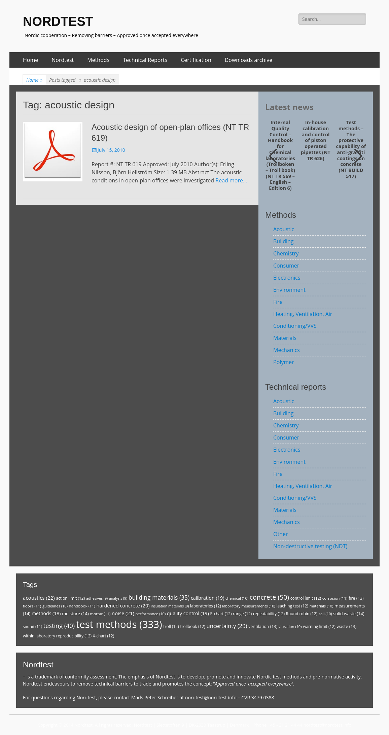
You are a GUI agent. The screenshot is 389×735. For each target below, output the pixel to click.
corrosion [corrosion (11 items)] (335, 598)
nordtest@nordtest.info (211, 697)
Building (283, 241)
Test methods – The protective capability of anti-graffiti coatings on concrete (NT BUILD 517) (351, 149)
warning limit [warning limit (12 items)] (319, 626)
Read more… (231, 180)
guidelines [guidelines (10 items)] (55, 605)
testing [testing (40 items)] (59, 626)
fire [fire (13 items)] (356, 598)
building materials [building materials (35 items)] (159, 597)
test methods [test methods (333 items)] (119, 624)
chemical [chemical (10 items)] (236, 598)
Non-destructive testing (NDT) (310, 546)
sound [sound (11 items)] (32, 626)
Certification (196, 60)
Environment (289, 289)
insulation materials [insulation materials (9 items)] (170, 606)
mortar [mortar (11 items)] (100, 613)
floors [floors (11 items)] (32, 605)
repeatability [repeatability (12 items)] (269, 614)
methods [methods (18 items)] (46, 613)
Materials (284, 338)
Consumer (286, 265)
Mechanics (286, 350)
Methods (98, 60)
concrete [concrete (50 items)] (269, 597)
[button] (358, 156)
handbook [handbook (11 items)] (82, 605)
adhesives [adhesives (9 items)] (97, 598)
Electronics (286, 277)
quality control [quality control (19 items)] (188, 613)
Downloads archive (249, 60)
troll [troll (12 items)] (171, 626)
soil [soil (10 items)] (325, 613)
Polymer (283, 362)
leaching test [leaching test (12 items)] (293, 606)
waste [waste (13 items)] (346, 626)
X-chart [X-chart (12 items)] (103, 636)
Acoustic (283, 229)
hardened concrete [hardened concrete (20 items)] (122, 605)
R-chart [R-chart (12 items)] (221, 614)
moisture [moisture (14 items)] (75, 613)
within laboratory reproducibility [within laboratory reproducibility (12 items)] (57, 636)
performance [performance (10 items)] (150, 613)
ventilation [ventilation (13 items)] (262, 626)
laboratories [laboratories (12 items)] (205, 606)
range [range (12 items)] (242, 614)
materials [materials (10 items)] (321, 605)
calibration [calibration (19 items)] (207, 598)
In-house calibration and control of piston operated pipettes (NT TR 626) (315, 140)
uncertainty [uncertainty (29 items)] (226, 626)
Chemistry (286, 253)
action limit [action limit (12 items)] (70, 598)
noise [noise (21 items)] (123, 613)
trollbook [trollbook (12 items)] (192, 626)
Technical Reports (145, 60)
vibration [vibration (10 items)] (290, 626)
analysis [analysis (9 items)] (118, 598)
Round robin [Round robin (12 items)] (302, 614)
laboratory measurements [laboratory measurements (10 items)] (248, 605)
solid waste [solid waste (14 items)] (348, 613)
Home (30, 60)
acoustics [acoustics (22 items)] (39, 597)
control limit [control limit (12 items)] (305, 598)
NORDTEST (58, 21)
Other (280, 534)
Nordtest (62, 60)
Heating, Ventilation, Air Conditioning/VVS (302, 319)
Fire (278, 302)
